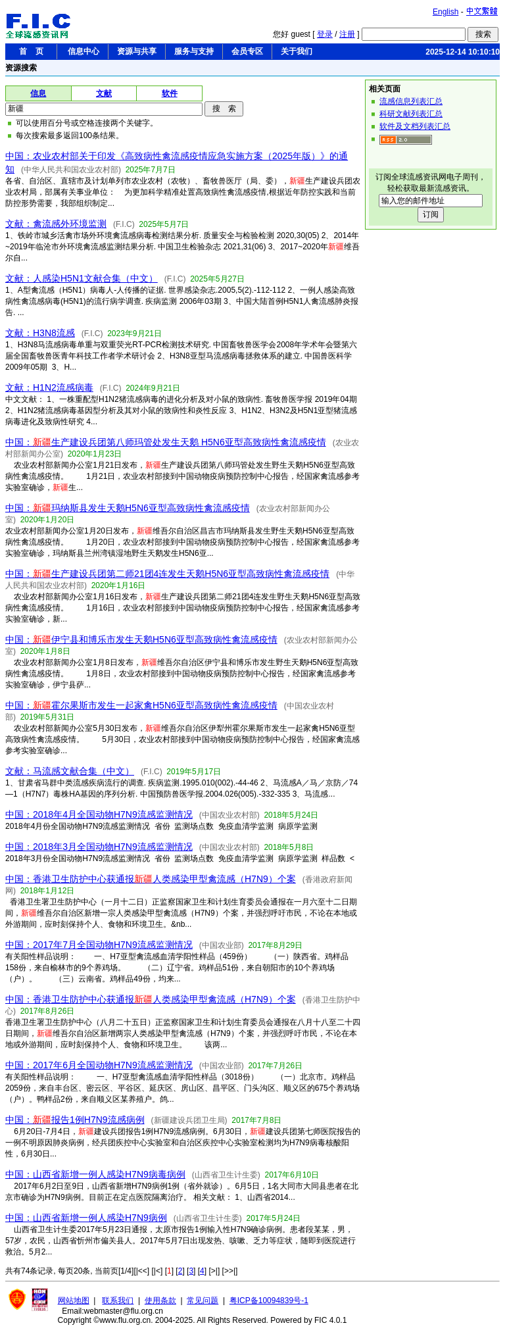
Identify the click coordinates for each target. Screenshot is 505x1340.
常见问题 (202, 1300)
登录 (325, 34)
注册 (347, 34)
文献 (104, 93)
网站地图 (73, 1300)
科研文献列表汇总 (411, 113)
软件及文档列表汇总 (414, 126)
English (445, 11)
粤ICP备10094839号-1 (268, 1300)
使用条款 (160, 1300)
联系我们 (117, 1300)
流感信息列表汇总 (411, 101)
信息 (38, 93)
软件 (170, 93)
